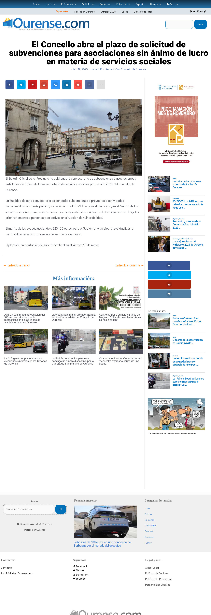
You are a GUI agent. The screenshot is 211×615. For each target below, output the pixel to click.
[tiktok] (205, 11)
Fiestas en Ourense (87, 11)
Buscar (200, 24)
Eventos (181, 219)
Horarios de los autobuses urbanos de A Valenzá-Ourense (187, 184)
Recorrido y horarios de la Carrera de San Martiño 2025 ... (186, 224)
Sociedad (176, 199)
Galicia (148, 486)
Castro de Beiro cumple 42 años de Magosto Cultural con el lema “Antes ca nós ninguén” (120, 317)
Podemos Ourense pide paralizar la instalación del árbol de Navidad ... (187, 293)
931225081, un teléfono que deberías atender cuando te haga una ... (188, 204)
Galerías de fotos (139, 11)
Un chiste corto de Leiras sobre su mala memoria (172, 405)
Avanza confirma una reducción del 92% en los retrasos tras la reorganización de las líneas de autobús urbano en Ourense (24, 318)
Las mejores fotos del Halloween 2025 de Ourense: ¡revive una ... (188, 244)
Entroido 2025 (108, 11)
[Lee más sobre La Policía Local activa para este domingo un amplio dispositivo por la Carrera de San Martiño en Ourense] (73, 341)
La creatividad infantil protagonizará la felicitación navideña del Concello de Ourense (73, 317)
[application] (54, 4)
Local (94, 69)
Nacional (149, 491)
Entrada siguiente (130, 265)
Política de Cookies (156, 545)
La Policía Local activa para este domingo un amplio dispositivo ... (188, 353)
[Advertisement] (176, 440)
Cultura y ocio (177, 239)
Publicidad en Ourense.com (17, 545)
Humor (148, 514)
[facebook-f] (105, 538)
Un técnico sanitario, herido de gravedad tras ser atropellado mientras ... (188, 333)
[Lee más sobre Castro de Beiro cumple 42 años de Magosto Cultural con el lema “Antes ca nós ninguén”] (121, 297)
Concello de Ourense (133, 69)
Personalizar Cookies (157, 556)
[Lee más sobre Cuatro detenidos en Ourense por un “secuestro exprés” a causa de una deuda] (121, 341)
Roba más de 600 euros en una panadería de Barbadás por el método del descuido (102, 515)
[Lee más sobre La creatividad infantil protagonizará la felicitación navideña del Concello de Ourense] (73, 297)
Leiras (123, 11)
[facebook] (191, 11)
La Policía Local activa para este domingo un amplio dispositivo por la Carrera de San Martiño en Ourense (73, 361)
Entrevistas (150, 497)
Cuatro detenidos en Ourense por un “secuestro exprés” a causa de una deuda (120, 361)
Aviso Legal (152, 539)
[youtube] (201, 11)
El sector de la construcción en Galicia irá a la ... (188, 313)
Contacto (6, 539)
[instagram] (198, 11)
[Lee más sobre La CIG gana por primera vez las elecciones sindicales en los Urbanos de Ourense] (26, 341)
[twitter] (194, 11)
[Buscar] (60, 481)
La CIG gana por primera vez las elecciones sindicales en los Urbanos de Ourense (25, 361)
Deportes (175, 219)
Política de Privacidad (158, 550)
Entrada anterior (16, 265)
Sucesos (175, 328)
